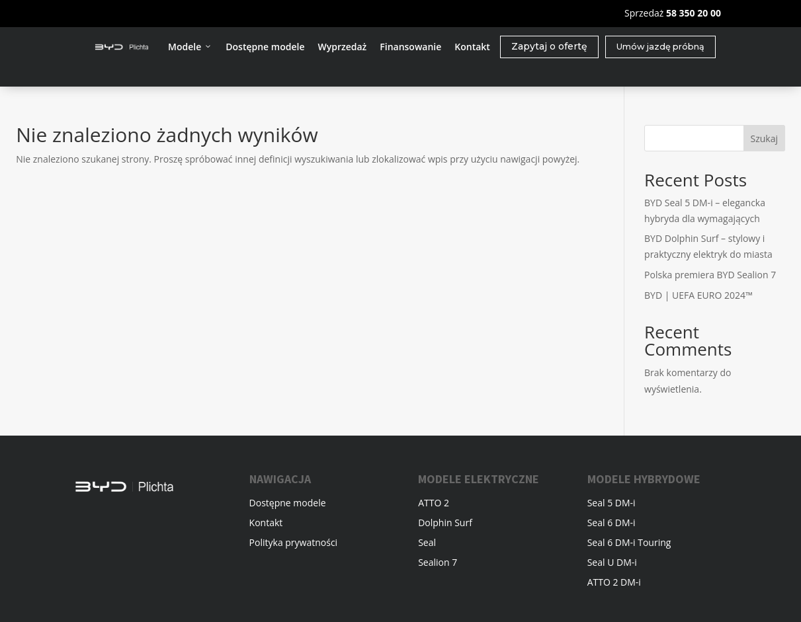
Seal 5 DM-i (611, 503)
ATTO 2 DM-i (614, 583)
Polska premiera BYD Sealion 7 (710, 274)
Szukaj (764, 138)
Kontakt (472, 46)
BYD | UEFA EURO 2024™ (698, 295)
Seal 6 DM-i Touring (629, 543)
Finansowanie (410, 46)
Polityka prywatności (293, 543)
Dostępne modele (265, 46)
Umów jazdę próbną (660, 47)
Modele (190, 47)
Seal (427, 543)
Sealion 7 (437, 563)
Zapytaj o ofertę (549, 46)
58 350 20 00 (693, 13)
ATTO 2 (433, 503)
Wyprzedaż (341, 46)
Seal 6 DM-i (611, 523)
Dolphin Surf (445, 523)
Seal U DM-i (612, 563)
